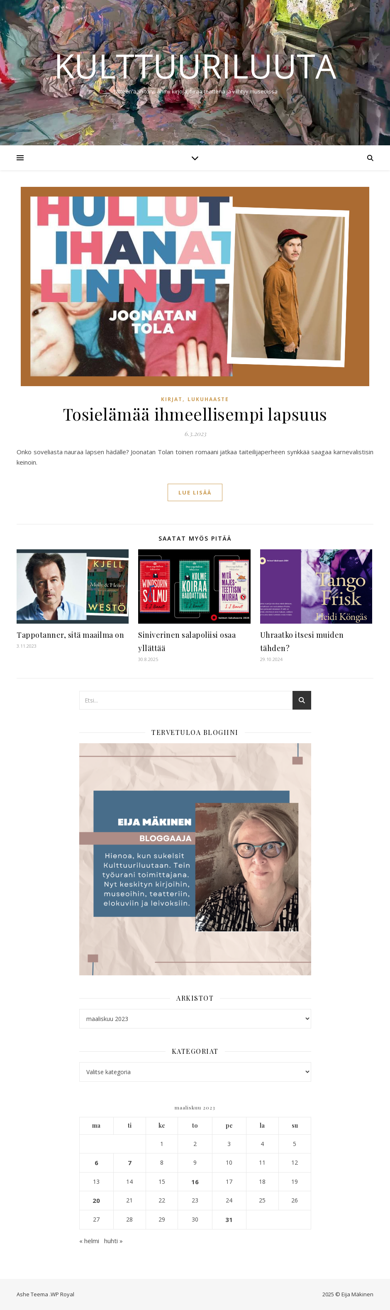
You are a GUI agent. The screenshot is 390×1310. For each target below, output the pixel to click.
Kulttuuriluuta (195, 65)
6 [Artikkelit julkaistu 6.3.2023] (96, 1162)
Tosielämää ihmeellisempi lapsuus (195, 414)
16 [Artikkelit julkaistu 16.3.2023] (195, 1182)
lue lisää (195, 492)
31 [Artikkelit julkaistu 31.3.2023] (229, 1219)
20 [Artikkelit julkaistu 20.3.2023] (96, 1200)
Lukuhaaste (208, 399)
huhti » (113, 1241)
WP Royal (62, 1294)
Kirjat (172, 399)
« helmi (89, 1241)
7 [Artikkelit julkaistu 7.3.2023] (130, 1162)
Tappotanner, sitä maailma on (70, 635)
